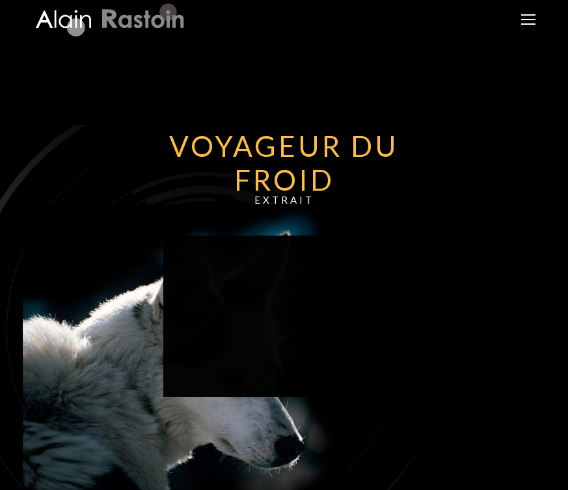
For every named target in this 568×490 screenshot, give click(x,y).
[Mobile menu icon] (528, 19)
